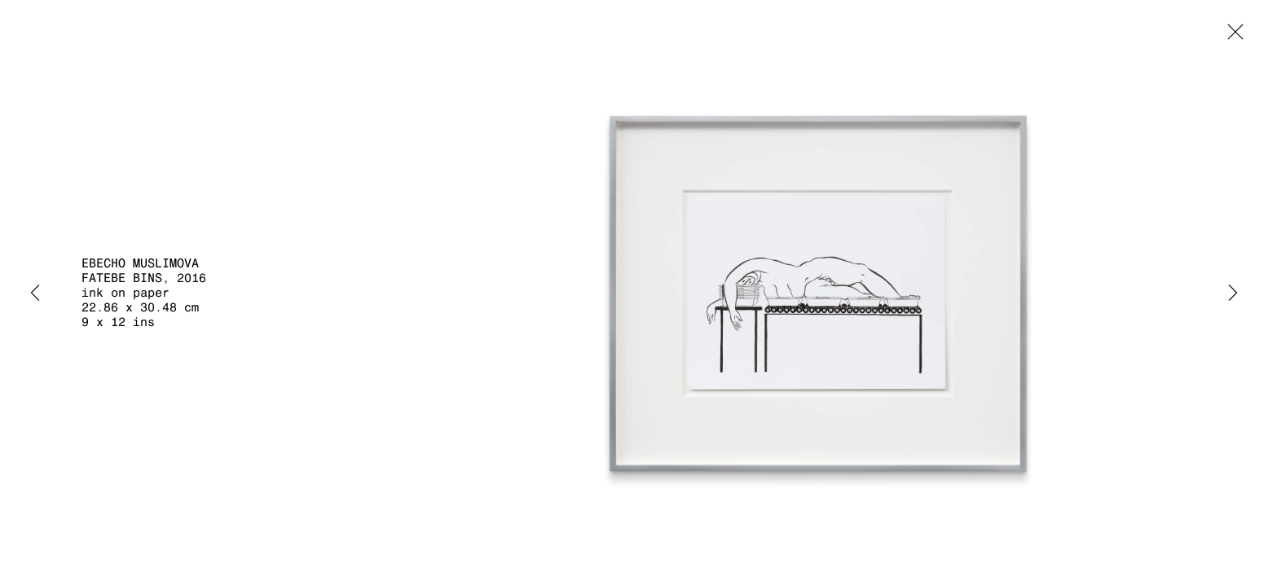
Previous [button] (35, 293)
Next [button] (1233, 293)
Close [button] (1231, 36)
